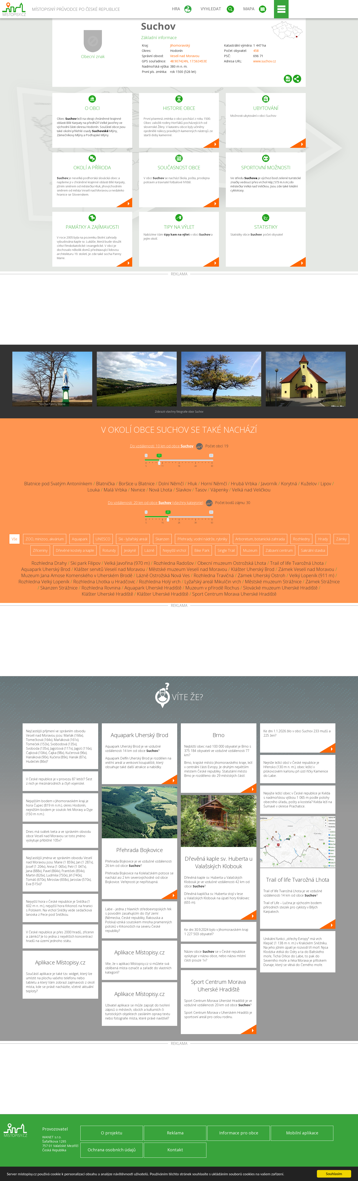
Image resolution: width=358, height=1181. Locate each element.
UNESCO (103, 538)
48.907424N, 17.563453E (188, 61)
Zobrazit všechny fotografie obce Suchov (179, 412)
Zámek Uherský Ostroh (261, 575)
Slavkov (183, 490)
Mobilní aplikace (302, 1133)
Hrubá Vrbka (244, 483)
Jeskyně (130, 550)
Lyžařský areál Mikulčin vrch (212, 582)
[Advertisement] (179, 310)
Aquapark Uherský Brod (45, 569)
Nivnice (138, 490)
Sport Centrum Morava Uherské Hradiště (234, 594)
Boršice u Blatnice (137, 483)
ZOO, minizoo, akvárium (45, 538)
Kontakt (175, 1149)
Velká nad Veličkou (251, 490)
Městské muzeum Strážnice (273, 582)
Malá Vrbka (115, 490)
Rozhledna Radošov (174, 563)
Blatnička (105, 483)
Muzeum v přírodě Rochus (212, 588)
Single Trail (226, 550)
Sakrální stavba (313, 550)
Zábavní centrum (279, 550)
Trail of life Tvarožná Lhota (297, 563)
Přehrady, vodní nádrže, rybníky (202, 538)
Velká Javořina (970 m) (127, 563)
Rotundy (109, 550)
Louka (93, 490)
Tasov (201, 490)
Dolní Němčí (171, 483)
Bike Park (201, 550)
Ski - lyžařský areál (132, 538)
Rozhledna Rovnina (101, 588)
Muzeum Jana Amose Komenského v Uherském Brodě (76, 575)
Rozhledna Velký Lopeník (43, 582)
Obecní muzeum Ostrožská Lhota (231, 563)
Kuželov (309, 483)
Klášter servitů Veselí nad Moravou (109, 569)
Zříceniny (40, 550)
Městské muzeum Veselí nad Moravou (188, 569)
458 (256, 50)
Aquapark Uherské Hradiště (153, 588)
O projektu (111, 1133)
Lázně (149, 550)
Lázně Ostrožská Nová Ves (163, 575)
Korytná (289, 483)
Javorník (269, 483)
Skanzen (162, 538)
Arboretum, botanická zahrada (260, 538)
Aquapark (79, 538)
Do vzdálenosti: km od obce (161, 446)
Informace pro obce (238, 1133)
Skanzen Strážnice (59, 588)
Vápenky (219, 490)
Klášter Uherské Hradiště (107, 594)
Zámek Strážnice (322, 582)
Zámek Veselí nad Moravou (306, 569)
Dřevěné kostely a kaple (75, 550)
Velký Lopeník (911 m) (311, 575)
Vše (14, 538)
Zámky (341, 538)
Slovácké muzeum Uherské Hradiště (280, 588)
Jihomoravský (180, 45)
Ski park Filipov (85, 563)
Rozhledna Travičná (214, 575)
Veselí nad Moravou (184, 56)
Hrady (323, 538)
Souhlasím (334, 1173)
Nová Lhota (160, 490)
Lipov (326, 483)
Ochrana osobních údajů (112, 1149)
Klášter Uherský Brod (252, 569)
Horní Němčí (214, 483)
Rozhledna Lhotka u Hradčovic (104, 582)
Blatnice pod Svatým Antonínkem (58, 483)
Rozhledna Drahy (49, 563)
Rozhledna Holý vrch (160, 582)
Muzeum (250, 550)
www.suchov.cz (264, 61)
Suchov (158, 25)
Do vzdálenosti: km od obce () (155, 502)
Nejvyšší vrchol (174, 550)
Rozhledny (301, 538)
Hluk (192, 483)
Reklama (175, 1133)
